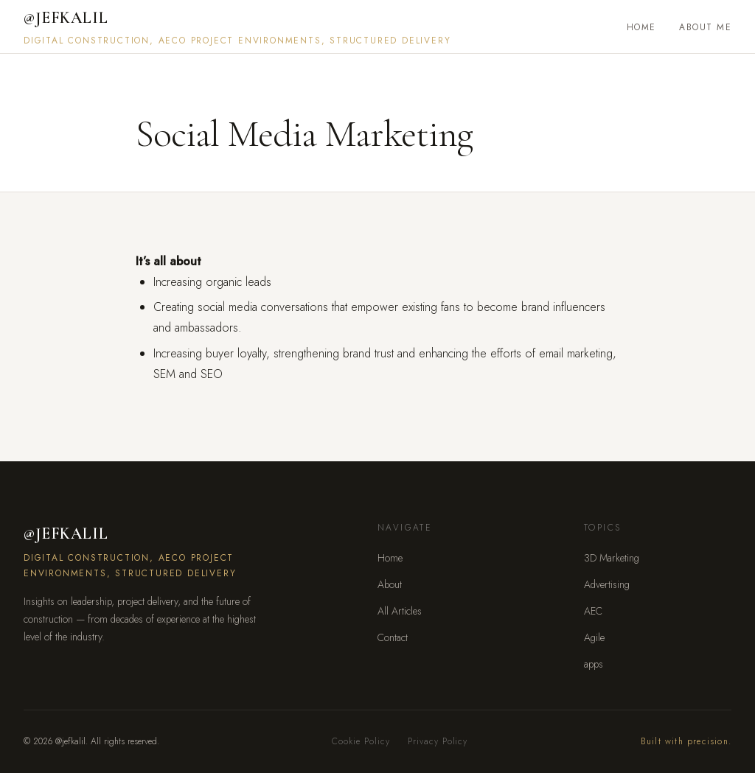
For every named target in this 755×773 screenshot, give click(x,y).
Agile (594, 637)
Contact (393, 637)
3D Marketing (611, 557)
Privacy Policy (437, 741)
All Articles (400, 611)
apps (593, 664)
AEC (593, 611)
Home (641, 27)
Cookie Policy (360, 741)
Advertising (607, 584)
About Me (705, 27)
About (390, 584)
